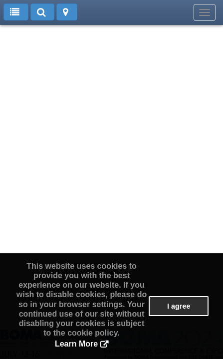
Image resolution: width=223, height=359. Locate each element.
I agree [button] (178, 306)
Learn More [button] (76, 344)
